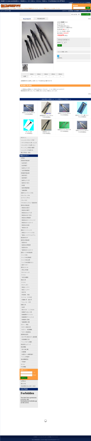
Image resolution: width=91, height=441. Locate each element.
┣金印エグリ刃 (25, 168)
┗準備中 (23, 361)
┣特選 (23, 185)
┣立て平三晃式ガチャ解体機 (29, 337)
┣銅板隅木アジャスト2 (27, 317)
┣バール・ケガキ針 (26, 297)
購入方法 (23, 383)
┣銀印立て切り (25, 183)
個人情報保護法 (36, 439)
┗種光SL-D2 (24, 227)
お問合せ (23, 381)
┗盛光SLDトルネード (27, 250)
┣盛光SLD (24, 242)
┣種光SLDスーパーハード (28, 220)
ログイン (65, 10)
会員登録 (70, 10)
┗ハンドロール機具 (26, 342)
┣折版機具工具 (25, 339)
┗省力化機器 (24, 277)
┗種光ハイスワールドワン (28, 235)
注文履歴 (76, 10)
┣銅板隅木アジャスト (27, 314)
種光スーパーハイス (26, 230)
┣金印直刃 (24, 163)
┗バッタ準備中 (25, 356)
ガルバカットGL (25, 195)
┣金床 (23, 307)
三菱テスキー (24, 265)
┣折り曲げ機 (24, 349)
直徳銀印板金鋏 (25, 173)
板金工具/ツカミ (65, 26)
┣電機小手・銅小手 (26, 299)
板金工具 (23, 280)
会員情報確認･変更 (85, 10)
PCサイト (23, 137)
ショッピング (77, 2)
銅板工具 (23, 304)
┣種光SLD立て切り (26, 215)
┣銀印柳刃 (24, 178)
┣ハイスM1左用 (25, 260)
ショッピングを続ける (27, 150)
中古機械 (23, 366)
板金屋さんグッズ (26, 344)
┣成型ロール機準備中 (27, 354)
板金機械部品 (24, 359)
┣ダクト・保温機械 (26, 329)
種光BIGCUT (24, 237)
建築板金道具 (24, 334)
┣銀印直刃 (24, 175)
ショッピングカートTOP (27, 140)
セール (23, 364)
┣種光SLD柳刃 (25, 210)
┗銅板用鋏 (24, 190)
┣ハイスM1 (24, 255)
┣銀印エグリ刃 (25, 180)
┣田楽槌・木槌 (25, 294)
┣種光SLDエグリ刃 (26, 212)
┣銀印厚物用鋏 (25, 188)
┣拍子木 (23, 292)
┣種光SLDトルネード (27, 222)
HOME (71, 2)
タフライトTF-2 (25, 197)
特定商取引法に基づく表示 (28, 386)
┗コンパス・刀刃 (26, 302)
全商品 (23, 158)
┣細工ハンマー (25, 289)
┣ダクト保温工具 (26, 327)
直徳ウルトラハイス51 (27, 193)
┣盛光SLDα (24, 247)
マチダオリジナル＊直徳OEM (29, 202)
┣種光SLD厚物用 (26, 217)
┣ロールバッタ (25, 272)
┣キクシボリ (24, 284)
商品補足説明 (41, 18)
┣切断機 (23, 352)
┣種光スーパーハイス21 (27, 232)
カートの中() (86, 2)
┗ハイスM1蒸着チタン (27, 262)
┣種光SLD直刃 (25, 207)
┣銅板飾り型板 (25, 319)
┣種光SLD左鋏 (25, 225)
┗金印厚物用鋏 (25, 170)
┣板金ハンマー (25, 287)
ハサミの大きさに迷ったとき (29, 142)
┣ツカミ (23, 275)
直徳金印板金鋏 (25, 160)
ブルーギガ (24, 200)
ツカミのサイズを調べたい (28, 145)
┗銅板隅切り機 (25, 322)
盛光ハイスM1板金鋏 (26, 252)
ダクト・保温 (24, 324)
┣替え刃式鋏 (24, 270)
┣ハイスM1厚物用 (26, 257)
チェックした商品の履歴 (27, 147)
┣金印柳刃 (24, 165)
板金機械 (23, 347)
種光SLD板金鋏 (25, 205)
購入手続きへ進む (26, 152)
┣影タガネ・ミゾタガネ (27, 309)
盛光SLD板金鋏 (25, 240)
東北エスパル (24, 267)
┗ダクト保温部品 (26, 332)
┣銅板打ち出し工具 (26, 312)
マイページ (54, 436)
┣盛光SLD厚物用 (26, 245)
